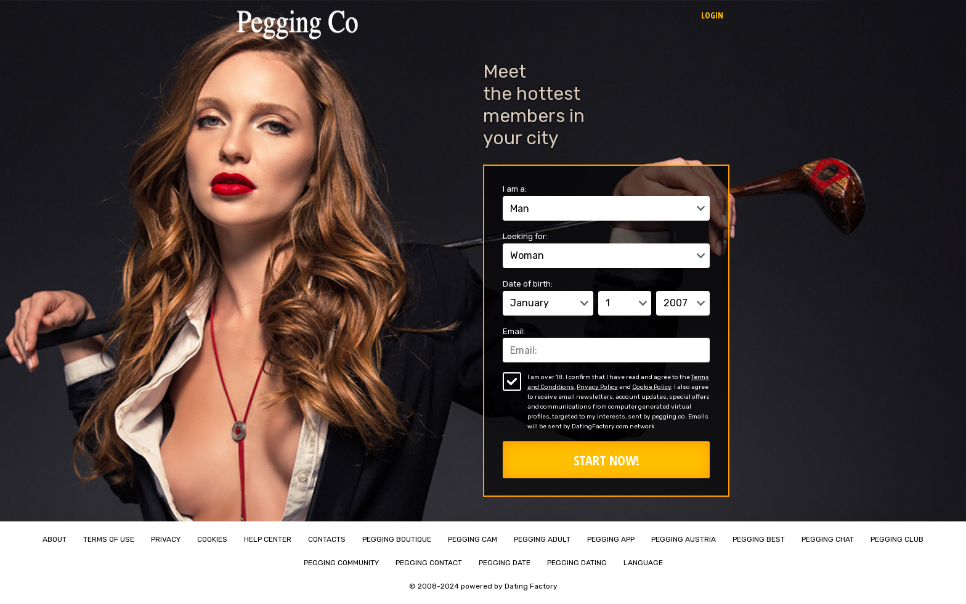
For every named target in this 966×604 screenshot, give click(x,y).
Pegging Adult (542, 539)
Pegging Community (341, 562)
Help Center (267, 539)
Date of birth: (528, 283)
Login (712, 15)
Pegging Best (759, 539)
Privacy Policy (597, 387)
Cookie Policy (651, 387)
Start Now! (606, 460)
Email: (514, 331)
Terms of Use (108, 539)
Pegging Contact (429, 562)
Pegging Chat (828, 539)
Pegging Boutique (396, 539)
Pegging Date (504, 562)
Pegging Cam (472, 539)
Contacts (327, 539)
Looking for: (525, 236)
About (55, 539)
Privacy (166, 539)
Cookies (212, 539)
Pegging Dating (577, 562)
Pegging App (611, 539)
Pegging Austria (683, 539)
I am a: (515, 189)
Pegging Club (897, 539)
